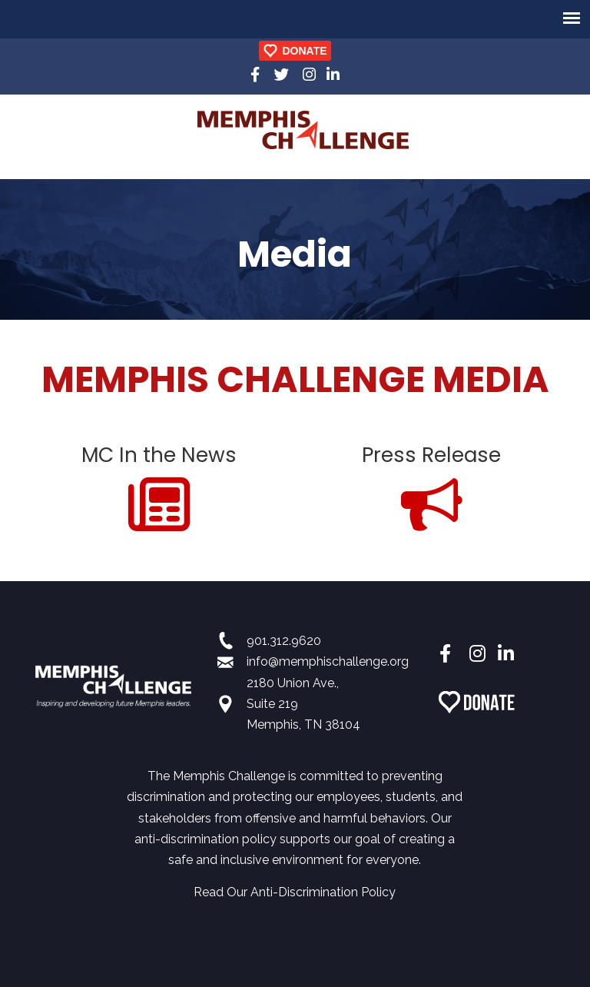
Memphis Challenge (303, 130)
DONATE (304, 51)
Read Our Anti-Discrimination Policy (295, 892)
